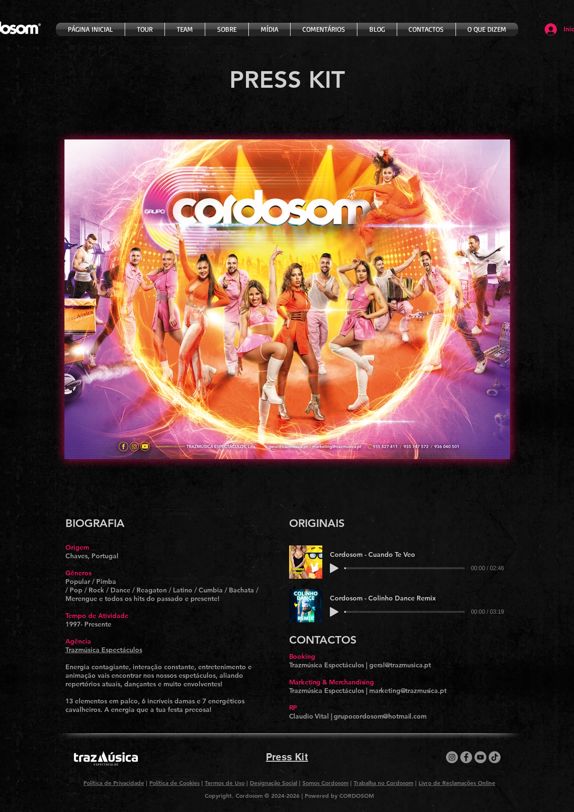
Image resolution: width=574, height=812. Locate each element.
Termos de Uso (225, 782)
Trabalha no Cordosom (383, 782)
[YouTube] (480, 757)
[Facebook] (466, 757)
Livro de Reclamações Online (457, 782)
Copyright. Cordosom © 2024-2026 (253, 795)
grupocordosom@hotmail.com (380, 716)
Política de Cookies (174, 782)
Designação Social (273, 782)
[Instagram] (452, 757)
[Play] (334, 568)
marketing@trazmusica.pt (407, 690)
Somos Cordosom (325, 782)
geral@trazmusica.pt (400, 665)
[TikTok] (495, 757)
